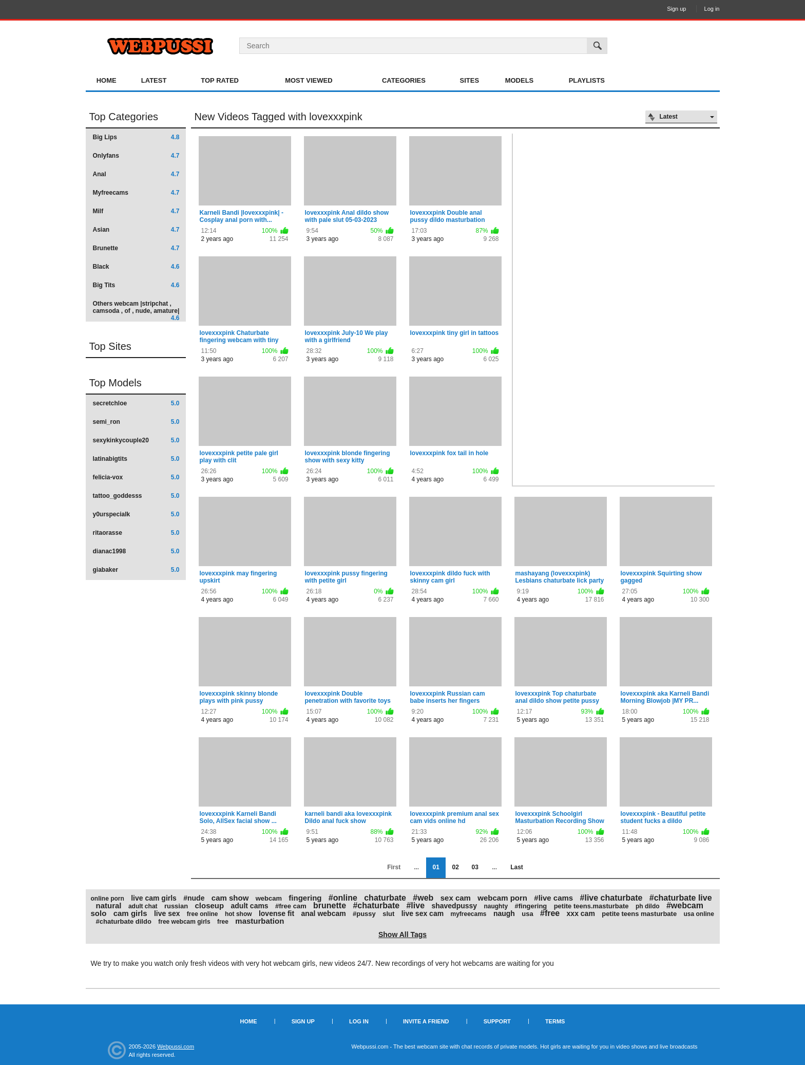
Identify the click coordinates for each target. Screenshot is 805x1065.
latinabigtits (136, 458)
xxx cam (581, 913)
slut (388, 914)
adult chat (143, 906)
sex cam (455, 897)
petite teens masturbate (639, 914)
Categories (404, 80)
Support (497, 1021)
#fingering (530, 906)
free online (202, 914)
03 (474, 867)
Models (519, 80)
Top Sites (110, 346)
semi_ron (136, 421)
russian (176, 906)
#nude (193, 898)
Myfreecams (136, 192)
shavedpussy (454, 906)
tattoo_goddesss (136, 495)
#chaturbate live (680, 897)
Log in (712, 9)
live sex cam (422, 913)
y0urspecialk (136, 514)
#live (415, 905)
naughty (496, 906)
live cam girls (154, 898)
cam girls (130, 913)
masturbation (259, 921)
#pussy (364, 914)
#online (343, 897)
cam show (230, 897)
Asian (136, 229)
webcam (269, 898)
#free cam (290, 906)
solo (99, 913)
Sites (470, 80)
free (222, 921)
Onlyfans (136, 155)
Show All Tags (402, 934)
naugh (504, 913)
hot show (238, 914)
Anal (136, 174)
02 (455, 867)
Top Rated (220, 80)
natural (109, 905)
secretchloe (136, 403)
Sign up (676, 9)
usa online (698, 914)
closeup (209, 905)
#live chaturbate (611, 897)
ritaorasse (136, 532)
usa (527, 914)
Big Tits (136, 285)
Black (136, 266)
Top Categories (124, 116)
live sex (167, 913)
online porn (107, 898)
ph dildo (648, 906)
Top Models (115, 382)
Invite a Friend (426, 1021)
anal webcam (323, 913)
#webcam (684, 905)
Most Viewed (308, 80)
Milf (136, 211)
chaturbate (385, 897)
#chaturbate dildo (123, 921)
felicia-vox (136, 477)
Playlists (587, 80)
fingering (305, 897)
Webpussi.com (175, 1046)
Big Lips (136, 137)
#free (550, 913)
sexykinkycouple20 (136, 440)
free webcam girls (184, 921)
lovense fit (276, 913)
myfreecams (468, 914)
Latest (154, 80)
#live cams (553, 897)
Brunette (136, 248)
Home (107, 80)
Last (516, 867)
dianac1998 (136, 551)
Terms (555, 1021)
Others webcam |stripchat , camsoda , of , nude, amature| (136, 310)
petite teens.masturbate (591, 906)
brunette (329, 905)
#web (423, 897)
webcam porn (502, 897)
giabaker (136, 569)
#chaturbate (376, 905)
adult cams (250, 906)
